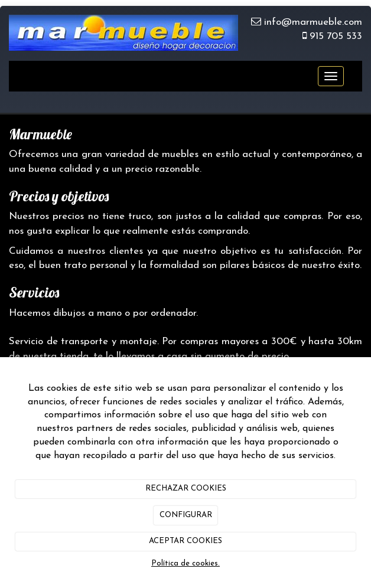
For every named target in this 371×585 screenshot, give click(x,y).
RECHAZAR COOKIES (185, 488)
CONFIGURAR (186, 515)
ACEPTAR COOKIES (185, 541)
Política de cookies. (185, 563)
